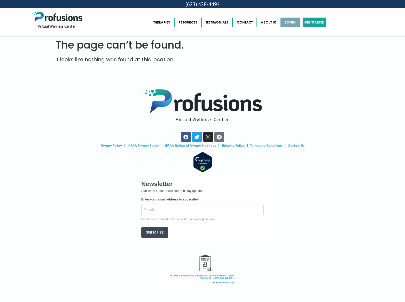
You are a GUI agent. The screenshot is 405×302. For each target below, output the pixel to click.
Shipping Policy (233, 145)
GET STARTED (314, 22)
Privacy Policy (111, 145)
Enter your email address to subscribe (169, 199)
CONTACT (245, 22)
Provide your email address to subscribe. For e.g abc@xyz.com (177, 219)
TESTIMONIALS (217, 22)
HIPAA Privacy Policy (143, 145)
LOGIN (290, 22)
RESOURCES (187, 22)
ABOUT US (269, 22)
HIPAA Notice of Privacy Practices (190, 145)
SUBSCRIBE (154, 232)
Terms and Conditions (266, 145)
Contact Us (296, 145)
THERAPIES (161, 22)
